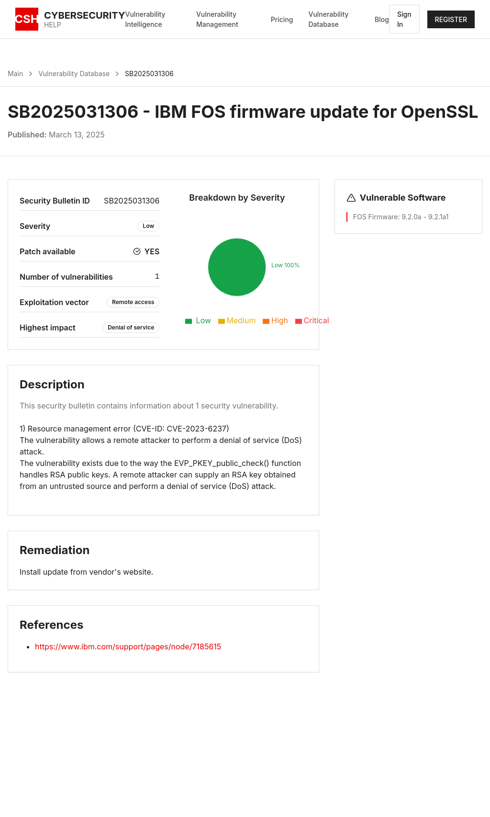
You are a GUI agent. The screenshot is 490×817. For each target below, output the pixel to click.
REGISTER (451, 19)
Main (15, 73)
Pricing (282, 19)
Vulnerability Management (217, 19)
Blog (382, 19)
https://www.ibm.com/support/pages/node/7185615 (128, 646)
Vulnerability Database (328, 19)
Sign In (404, 19)
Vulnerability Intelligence (145, 19)
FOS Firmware (375, 217)
